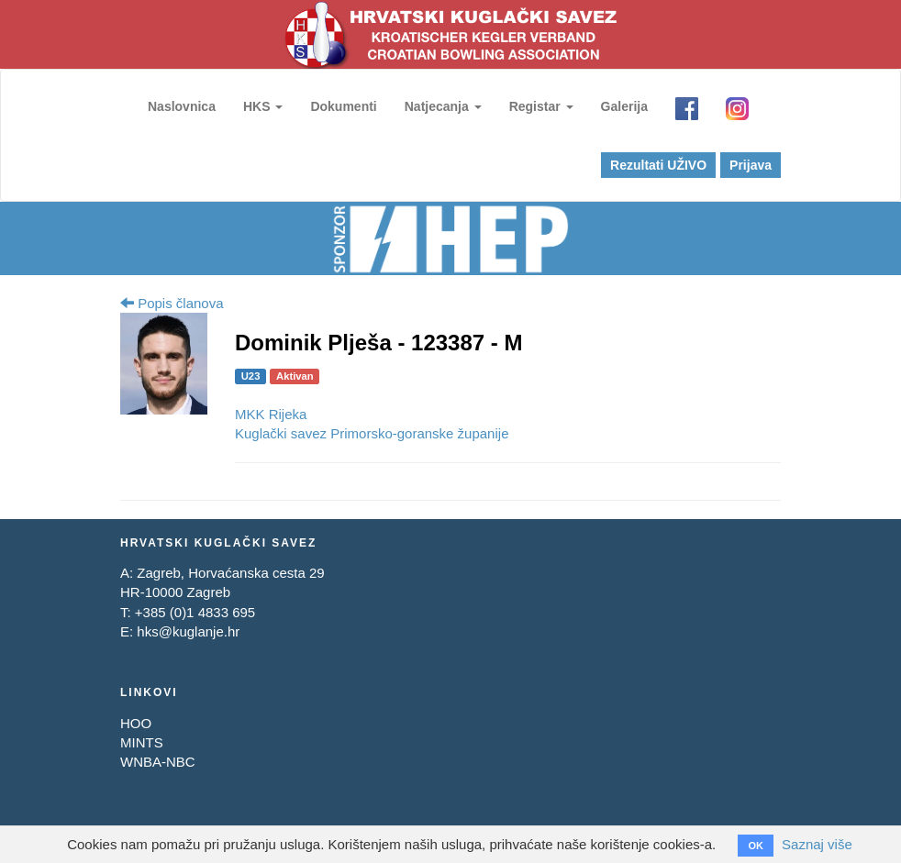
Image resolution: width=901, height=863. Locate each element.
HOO (135, 723)
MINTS (141, 742)
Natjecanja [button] (443, 106)
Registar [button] (541, 106)
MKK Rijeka (270, 414)
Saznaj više (817, 844)
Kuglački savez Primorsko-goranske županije (371, 433)
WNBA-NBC (157, 761)
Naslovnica (182, 106)
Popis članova (172, 303)
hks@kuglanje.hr (188, 631)
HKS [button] (263, 106)
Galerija (624, 106)
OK (755, 845)
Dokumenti (343, 106)
